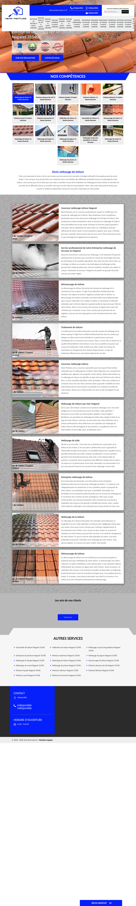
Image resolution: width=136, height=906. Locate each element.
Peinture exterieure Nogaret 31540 (65, 655)
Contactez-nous (52, 58)
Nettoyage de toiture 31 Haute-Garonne (33, 23)
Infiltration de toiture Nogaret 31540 (66, 647)
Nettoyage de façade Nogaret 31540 (30, 660)
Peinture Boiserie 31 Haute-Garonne (62, 23)
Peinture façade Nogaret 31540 (28, 670)
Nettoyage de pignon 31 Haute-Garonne (128, 23)
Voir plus (68, 617)
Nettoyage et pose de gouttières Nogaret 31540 (104, 649)
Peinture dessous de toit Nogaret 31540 (104, 665)
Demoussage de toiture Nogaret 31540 (104, 660)
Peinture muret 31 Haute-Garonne (69, 23)
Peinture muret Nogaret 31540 (28, 675)
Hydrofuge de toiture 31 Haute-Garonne (112, 23)
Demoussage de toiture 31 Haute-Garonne (103, 23)
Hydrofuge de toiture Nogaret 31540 (66, 660)
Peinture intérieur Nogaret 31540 (65, 670)
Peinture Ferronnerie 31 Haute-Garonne (77, 23)
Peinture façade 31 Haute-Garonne (48, 23)
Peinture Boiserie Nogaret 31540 (101, 670)
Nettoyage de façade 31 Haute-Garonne (120, 23)
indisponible (76, 8)
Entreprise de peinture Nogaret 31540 (31, 655)
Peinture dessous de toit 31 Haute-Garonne (41, 23)
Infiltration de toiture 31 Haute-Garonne (86, 23)
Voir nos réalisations (25, 58)
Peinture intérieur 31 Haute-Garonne (55, 23)
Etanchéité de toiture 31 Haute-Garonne (94, 23)
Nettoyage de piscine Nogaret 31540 (66, 665)
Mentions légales (46, 740)
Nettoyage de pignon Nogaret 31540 (103, 655)
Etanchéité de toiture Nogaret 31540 (30, 647)
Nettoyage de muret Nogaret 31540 (30, 665)
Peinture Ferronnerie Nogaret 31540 (66, 675)
